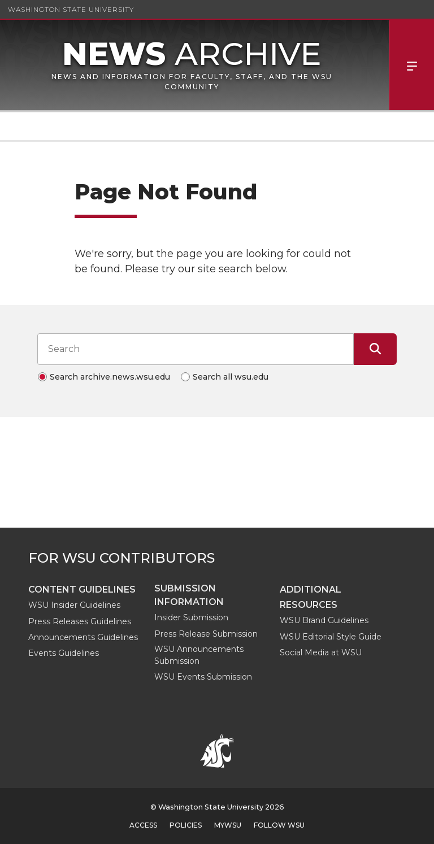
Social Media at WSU (321, 652)
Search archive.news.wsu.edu (110, 377)
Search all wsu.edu (230, 377)
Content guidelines (82, 589)
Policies (186, 825)
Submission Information (189, 595)
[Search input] (195, 349)
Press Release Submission (206, 634)
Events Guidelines (63, 653)
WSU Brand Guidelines (324, 620)
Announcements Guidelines (83, 637)
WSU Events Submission (203, 677)
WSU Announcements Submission (199, 655)
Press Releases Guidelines (79, 621)
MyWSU (227, 825)
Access (143, 825)
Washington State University (71, 9)
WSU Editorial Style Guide (330, 637)
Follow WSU (279, 825)
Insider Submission (191, 617)
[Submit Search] (375, 349)
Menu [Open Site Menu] (411, 65)
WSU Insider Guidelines (74, 605)
